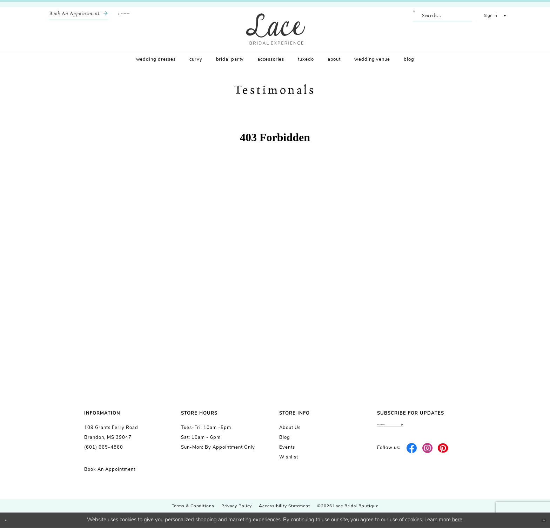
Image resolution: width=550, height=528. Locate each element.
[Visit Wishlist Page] (499, 16)
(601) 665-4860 (103, 447)
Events (287, 447)
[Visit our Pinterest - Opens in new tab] (443, 456)
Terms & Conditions (193, 506)
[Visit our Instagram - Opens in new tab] (427, 456)
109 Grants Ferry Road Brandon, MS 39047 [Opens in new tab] (111, 432)
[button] (479, 16)
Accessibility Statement (284, 506)
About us (290, 427)
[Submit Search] (405, 15)
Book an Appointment (109, 469)
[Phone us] (140, 16)
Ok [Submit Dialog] (538, 520)
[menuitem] (78, 15)
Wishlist (288, 457)
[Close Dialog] (10, 520)
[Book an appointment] (78, 15)
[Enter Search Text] (431, 15)
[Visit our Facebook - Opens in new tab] (412, 456)
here (457, 520)
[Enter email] (421, 429)
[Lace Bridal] (275, 29)
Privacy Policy (236, 506)
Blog (284, 437)
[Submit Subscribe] (460, 429)
